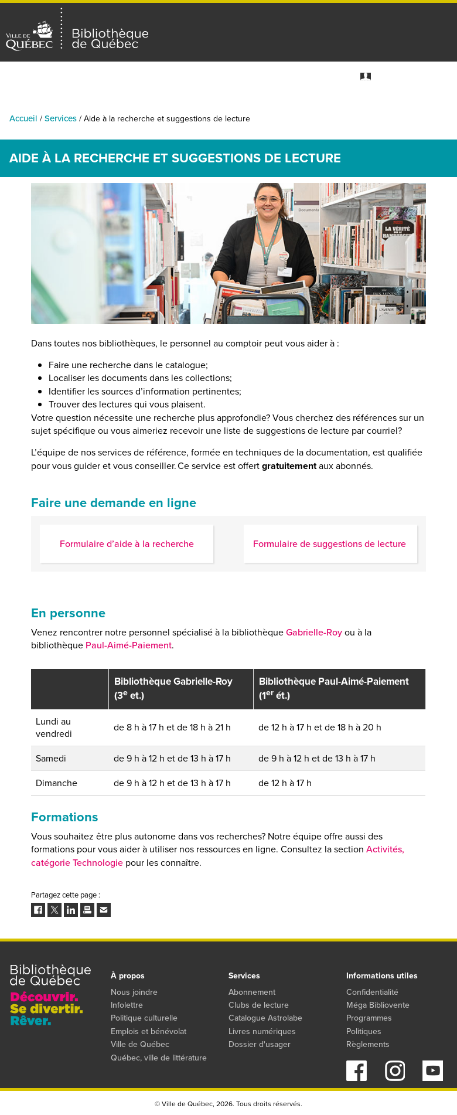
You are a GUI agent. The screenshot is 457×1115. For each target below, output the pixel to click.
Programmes (378, 105)
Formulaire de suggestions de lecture (330, 543)
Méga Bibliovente (378, 1005)
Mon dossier (395, 76)
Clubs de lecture (258, 1005)
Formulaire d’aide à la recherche (127, 543)
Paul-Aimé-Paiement (129, 645)
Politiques (363, 1031)
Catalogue (195, 105)
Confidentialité (372, 992)
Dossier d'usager (259, 1044)
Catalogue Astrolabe (265, 1018)
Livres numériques (262, 1031)
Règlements (368, 1044)
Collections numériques (284, 105)
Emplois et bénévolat (148, 1031)
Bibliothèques (126, 105)
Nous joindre (134, 992)
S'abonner (440, 76)
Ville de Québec (140, 1044)
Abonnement (251, 992)
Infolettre (127, 1005)
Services (440, 105)
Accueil (23, 118)
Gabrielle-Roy (314, 632)
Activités (60, 105)
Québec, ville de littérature (159, 1058)
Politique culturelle (144, 1018)
